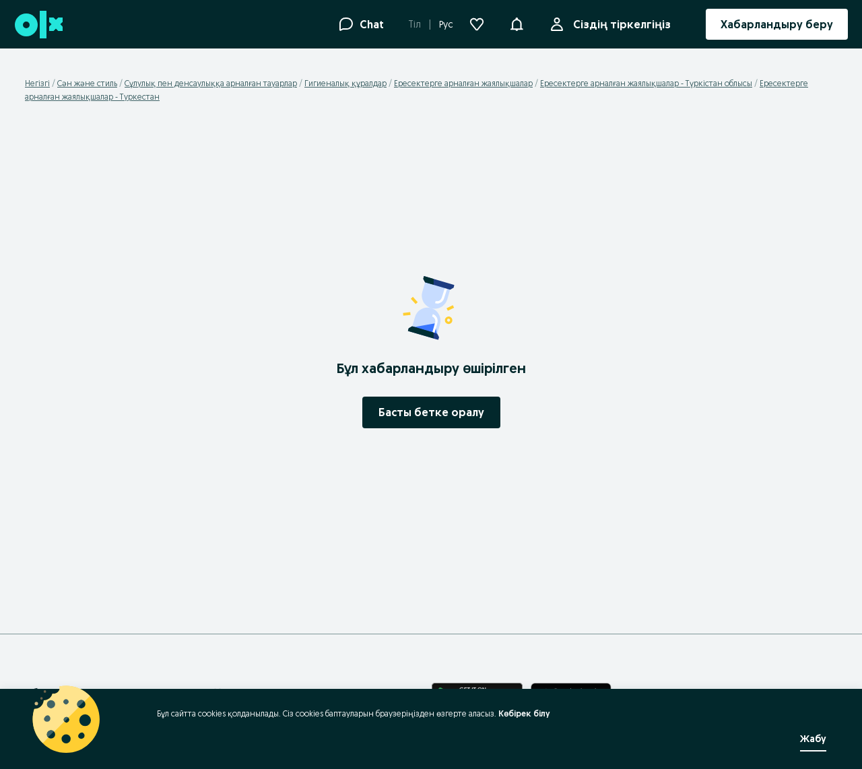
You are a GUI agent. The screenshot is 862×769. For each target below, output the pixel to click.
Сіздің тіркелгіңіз (619, 24)
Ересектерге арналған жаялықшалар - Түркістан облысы (646, 83)
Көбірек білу (524, 713)
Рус (446, 24)
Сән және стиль (87, 83)
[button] (516, 23)
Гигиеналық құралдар (345, 83)
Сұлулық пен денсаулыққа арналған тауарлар (211, 83)
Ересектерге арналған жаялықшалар (463, 83)
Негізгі (37, 83)
